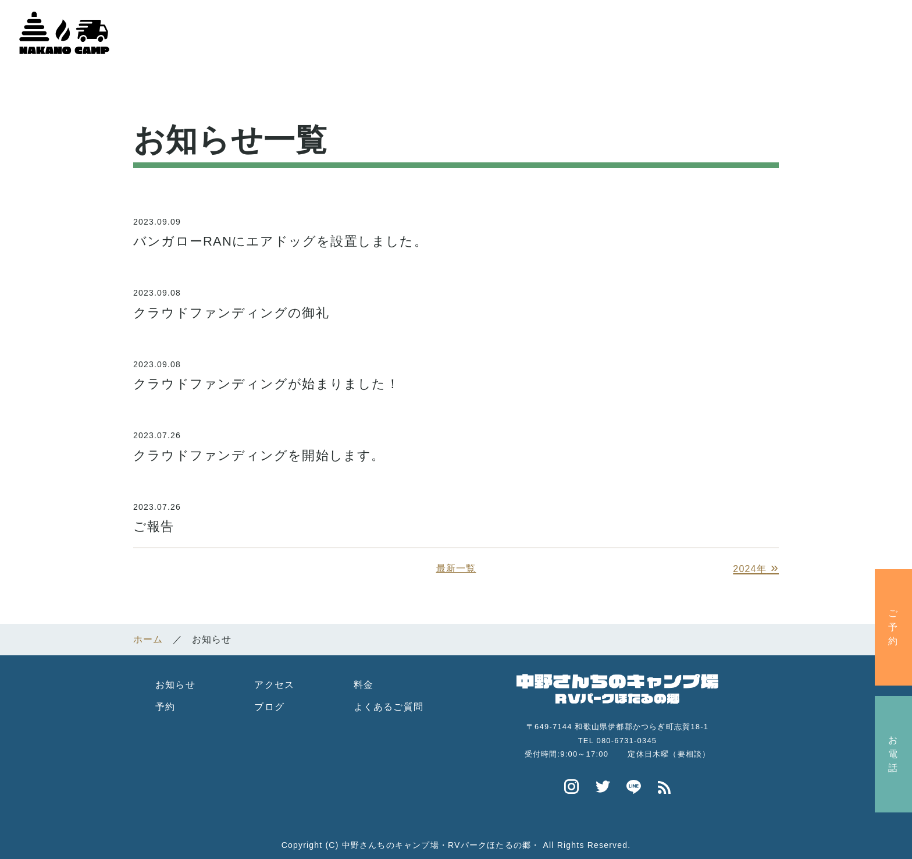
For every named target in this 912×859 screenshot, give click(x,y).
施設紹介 (575, 30)
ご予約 (893, 627)
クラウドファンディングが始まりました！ (266, 379)
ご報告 (153, 521)
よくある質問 (731, 30)
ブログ (269, 703)
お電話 (893, 754)
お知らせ (175, 680)
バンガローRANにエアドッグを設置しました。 (280, 236)
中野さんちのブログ (843, 30)
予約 (165, 703)
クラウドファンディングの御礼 (231, 308)
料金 (363, 680)
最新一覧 (456, 564)
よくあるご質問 (388, 703)
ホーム (508, 30)
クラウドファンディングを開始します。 (259, 450)
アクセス (647, 30)
